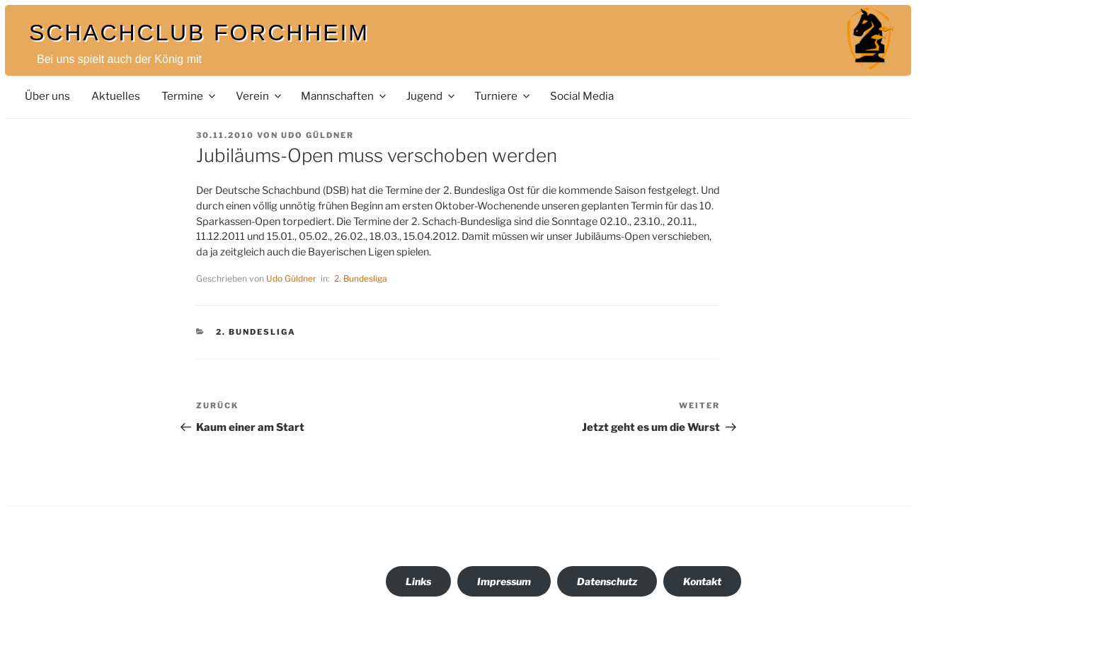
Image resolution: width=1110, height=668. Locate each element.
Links (418, 581)
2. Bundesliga (360, 278)
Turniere (503, 96)
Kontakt (702, 581)
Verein (259, 96)
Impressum (504, 581)
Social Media (582, 96)
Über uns (47, 96)
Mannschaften (344, 96)
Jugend (431, 96)
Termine (189, 96)
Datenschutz (607, 581)
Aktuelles (115, 96)
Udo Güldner (317, 135)
